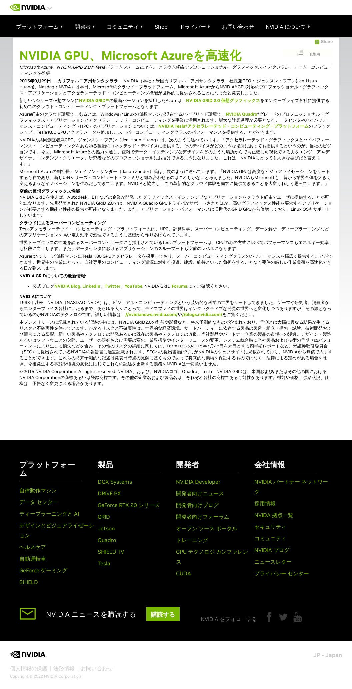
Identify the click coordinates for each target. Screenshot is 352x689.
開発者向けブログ (197, 505)
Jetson (106, 528)
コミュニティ (270, 538)
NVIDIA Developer (198, 481)
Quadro (107, 540)
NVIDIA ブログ (271, 550)
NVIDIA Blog (67, 286)
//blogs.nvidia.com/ (202, 314)
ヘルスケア (32, 547)
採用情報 (265, 503)
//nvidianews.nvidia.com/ (151, 314)
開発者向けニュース (200, 493)
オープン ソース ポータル (206, 528)
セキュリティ (270, 526)
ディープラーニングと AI (49, 513)
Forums (179, 286)
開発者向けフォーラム (202, 516)
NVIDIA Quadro (241, 114)
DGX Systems (115, 481)
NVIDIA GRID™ (94, 100)
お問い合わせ (97, 668)
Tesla (104, 563)
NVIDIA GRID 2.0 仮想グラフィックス (223, 100)
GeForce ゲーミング (43, 570)
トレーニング (192, 540)
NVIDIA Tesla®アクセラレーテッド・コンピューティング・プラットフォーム (233, 126)
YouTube (133, 286)
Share (327, 41)
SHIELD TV (111, 551)
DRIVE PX (109, 493)
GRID (104, 516)
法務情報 (64, 668)
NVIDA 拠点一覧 (273, 515)
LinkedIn (91, 286)
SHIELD (28, 582)
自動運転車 (32, 558)
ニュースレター (273, 561)
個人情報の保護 (28, 668)
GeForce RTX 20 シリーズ (129, 505)
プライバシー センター (281, 573)
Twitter (112, 286)
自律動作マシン (38, 490)
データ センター (38, 502)
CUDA (183, 573)
